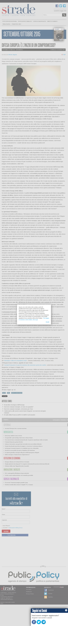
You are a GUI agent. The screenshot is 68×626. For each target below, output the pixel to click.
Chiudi (47, 322)
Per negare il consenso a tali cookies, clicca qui (34, 318)
